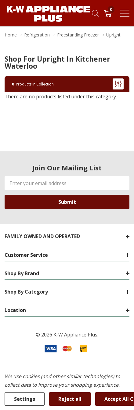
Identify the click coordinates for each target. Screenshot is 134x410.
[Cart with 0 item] (108, 13)
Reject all (69, 399)
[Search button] (96, 13)
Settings (24, 399)
